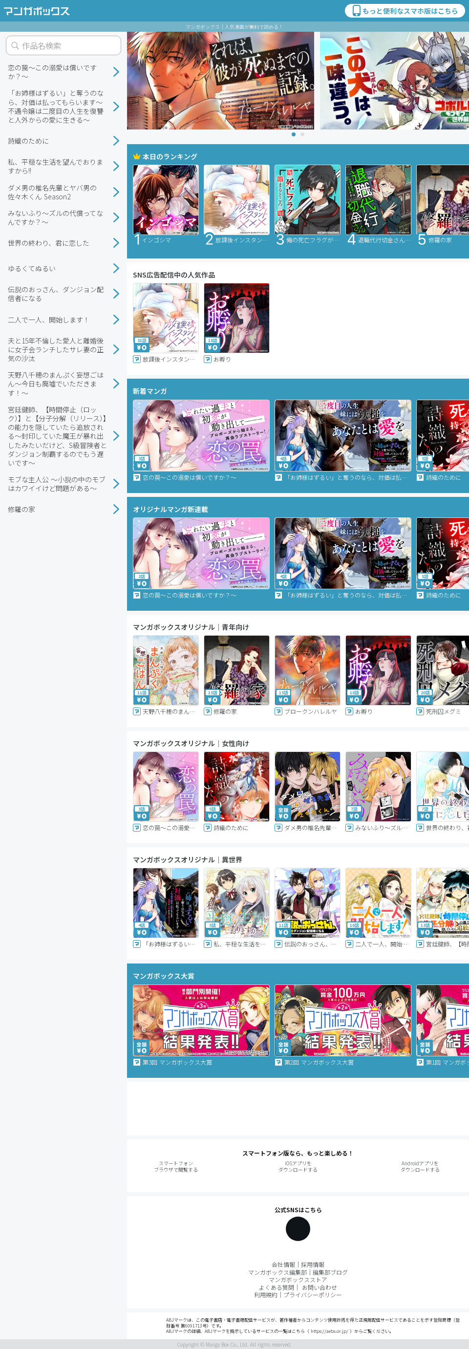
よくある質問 (276, 1287)
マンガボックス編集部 (277, 1272)
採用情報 (312, 1264)
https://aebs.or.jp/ (329, 1331)
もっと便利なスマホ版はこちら (404, 11)
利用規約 (265, 1294)
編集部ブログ (330, 1272)
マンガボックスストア (298, 1279)
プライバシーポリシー (312, 1294)
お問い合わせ (319, 1287)
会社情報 (283, 1264)
